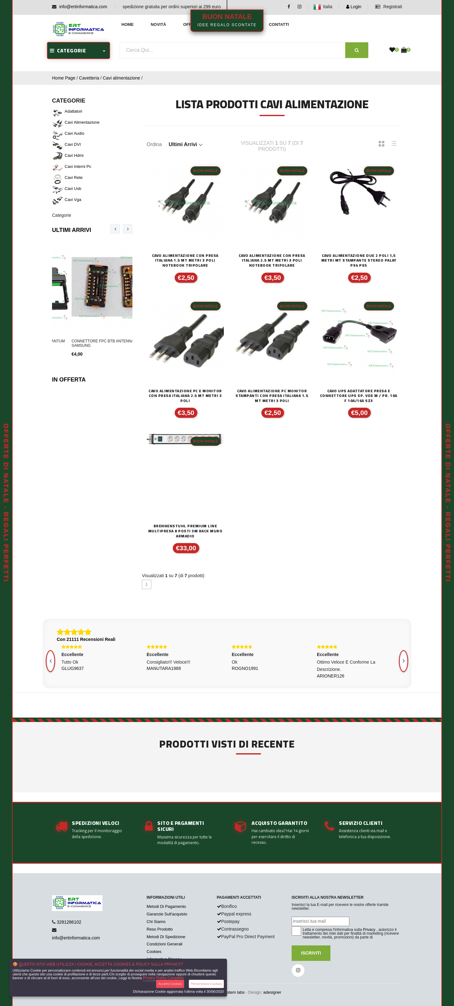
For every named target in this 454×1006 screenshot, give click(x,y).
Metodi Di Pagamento (166, 906)
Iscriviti (311, 953)
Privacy (369, 929)
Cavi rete (74, 177)
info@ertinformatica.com (83, 6)
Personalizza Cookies (206, 984)
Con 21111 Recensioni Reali (86, 639)
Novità (158, 24)
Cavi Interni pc (78, 166)
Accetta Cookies (170, 984)
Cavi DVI (73, 144)
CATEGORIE (68, 50)
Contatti (279, 24)
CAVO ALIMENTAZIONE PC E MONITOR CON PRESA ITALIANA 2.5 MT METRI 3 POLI (185, 395)
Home (127, 24)
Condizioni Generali (164, 944)
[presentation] (115, 229)
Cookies (154, 951)
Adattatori (73, 111)
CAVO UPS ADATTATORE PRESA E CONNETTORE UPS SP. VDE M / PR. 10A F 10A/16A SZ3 (358, 395)
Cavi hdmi (74, 155)
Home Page (63, 77)
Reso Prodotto (160, 929)
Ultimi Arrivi (71, 230)
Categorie (61, 215)
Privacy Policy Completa (163, 978)
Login (353, 6)
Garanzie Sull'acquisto (167, 914)
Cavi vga (73, 199)
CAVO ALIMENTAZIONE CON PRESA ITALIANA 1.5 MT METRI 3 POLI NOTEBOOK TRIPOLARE (185, 260)
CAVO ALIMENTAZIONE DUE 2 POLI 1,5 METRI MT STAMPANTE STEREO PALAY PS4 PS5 (358, 260)
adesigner (272, 992)
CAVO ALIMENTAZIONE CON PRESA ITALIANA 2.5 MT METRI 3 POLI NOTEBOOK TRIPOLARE (272, 260)
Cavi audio (74, 133)
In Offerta (69, 379)
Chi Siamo (156, 921)
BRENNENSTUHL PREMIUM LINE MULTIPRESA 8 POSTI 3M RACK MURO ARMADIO (185, 531)
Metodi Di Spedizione (166, 936)
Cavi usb (73, 188)
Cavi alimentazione (121, 77)
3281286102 (69, 922)
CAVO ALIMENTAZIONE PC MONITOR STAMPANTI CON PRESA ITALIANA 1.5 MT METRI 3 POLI (272, 395)
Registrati (388, 6)
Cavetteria (89, 77)
